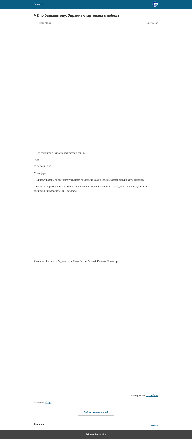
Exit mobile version (96, 434)
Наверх (154, 425)
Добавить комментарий (96, 412)
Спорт (48, 402)
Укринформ (152, 395)
